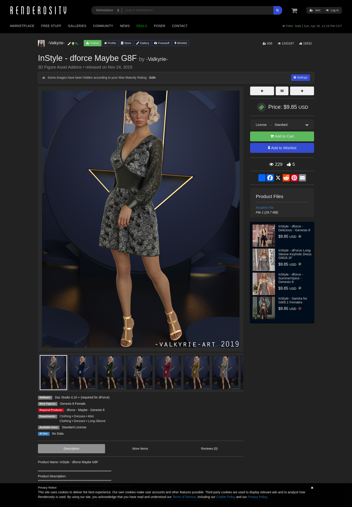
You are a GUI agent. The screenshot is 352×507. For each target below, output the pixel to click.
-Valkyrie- (157, 59)
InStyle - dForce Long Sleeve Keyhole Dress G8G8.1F (295, 254)
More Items (140, 448)
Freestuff (161, 43)
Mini (91, 416)
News (125, 26)
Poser (159, 26)
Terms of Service (184, 497)
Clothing (65, 416)
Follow (92, 43)
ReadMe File (265, 207)
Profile (110, 43)
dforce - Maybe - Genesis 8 (86, 410)
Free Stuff (51, 26)
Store (126, 43)
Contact (179, 26)
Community (103, 26)
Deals (141, 26)
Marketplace (22, 26)
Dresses (79, 416)
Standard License (74, 427)
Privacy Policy (257, 497)
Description (71, 448)
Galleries (77, 26)
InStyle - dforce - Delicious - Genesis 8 (294, 228)
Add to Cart (282, 136)
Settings (301, 77)
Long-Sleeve (97, 421)
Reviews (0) (209, 448)
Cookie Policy (225, 497)
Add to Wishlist (282, 148)
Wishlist (180, 43)
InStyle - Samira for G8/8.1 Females (292, 300)
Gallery (142, 43)
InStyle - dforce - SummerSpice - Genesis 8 (290, 278)
